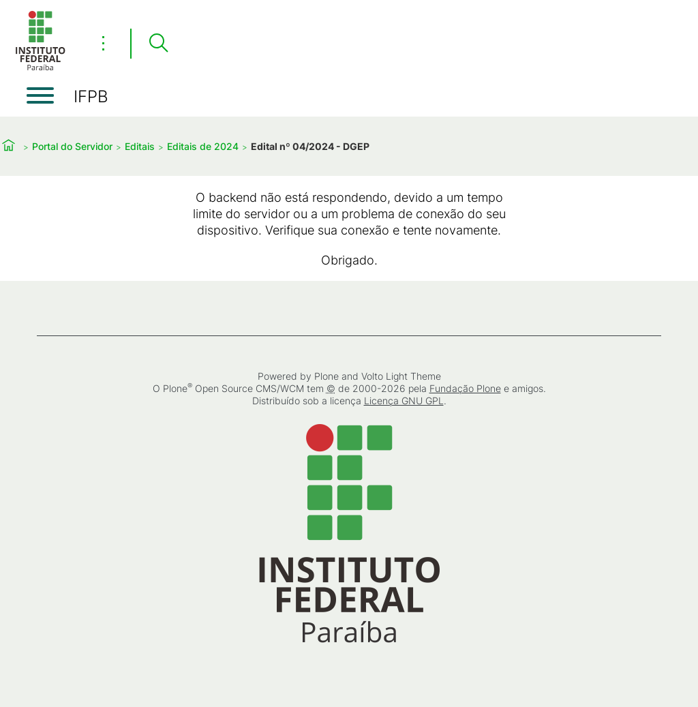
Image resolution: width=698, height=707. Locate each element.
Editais (140, 146)
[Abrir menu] (40, 95)
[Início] (40, 68)
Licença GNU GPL (404, 400)
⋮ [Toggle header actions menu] (103, 43)
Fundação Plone (465, 388)
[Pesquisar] (158, 43)
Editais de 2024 (203, 146)
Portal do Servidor (72, 146)
